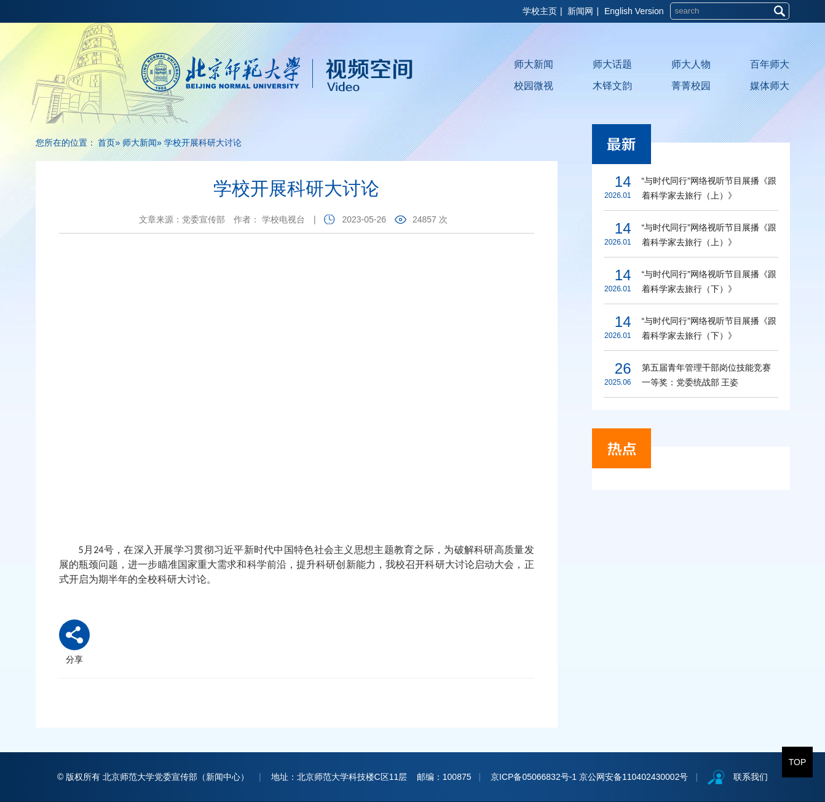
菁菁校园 (691, 86)
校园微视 (533, 86)
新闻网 (580, 11)
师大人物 (691, 64)
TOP (798, 762)
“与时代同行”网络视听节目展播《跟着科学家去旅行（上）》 (709, 188)
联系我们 (750, 777)
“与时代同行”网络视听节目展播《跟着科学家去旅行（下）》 (709, 281)
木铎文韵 (612, 86)
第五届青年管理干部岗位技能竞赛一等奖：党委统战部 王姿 (706, 375)
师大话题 (612, 64)
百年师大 (769, 64)
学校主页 (540, 11)
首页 (106, 142)
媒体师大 (769, 86)
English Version (634, 11)
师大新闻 (533, 64)
